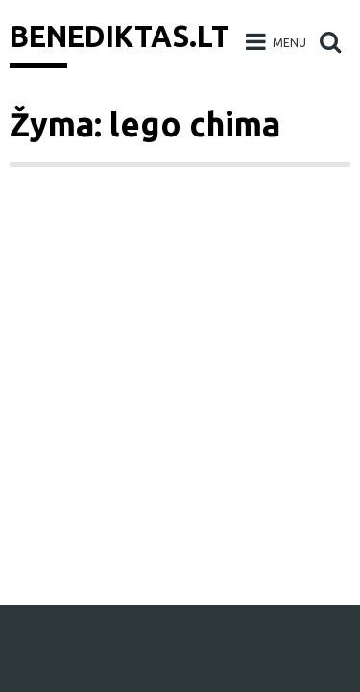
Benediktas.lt (119, 36)
